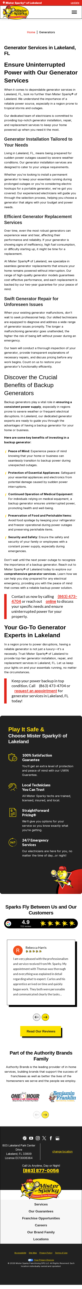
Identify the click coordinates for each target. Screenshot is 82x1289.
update (75, 2)
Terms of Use (61, 1257)
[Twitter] (44, 1143)
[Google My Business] (57, 1143)
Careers (41, 1230)
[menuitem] (41, 1208)
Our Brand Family (41, 1237)
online (51, 601)
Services (41, 1209)
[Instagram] (38, 1143)
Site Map (33, 1257)
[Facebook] (51, 1143)
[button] (74, 12)
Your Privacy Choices (41, 1265)
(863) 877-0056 (41, 1175)
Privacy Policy (45, 1257)
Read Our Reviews (41, 1031)
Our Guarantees (41, 1216)
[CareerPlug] (25, 1143)
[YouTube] (31, 1143)
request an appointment (35, 691)
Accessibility (20, 1257)
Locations (41, 1243)
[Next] (45, 1017)
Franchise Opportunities (41, 1223)
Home (31, 32)
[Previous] (36, 1017)
